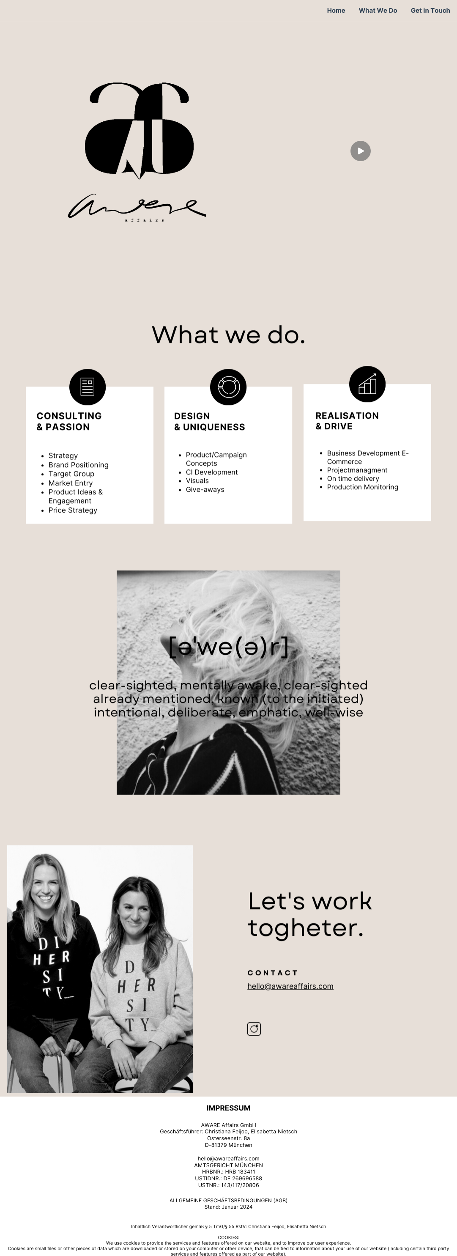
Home (336, 10)
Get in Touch (430, 10)
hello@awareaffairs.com (290, 997)
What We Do (378, 10)
